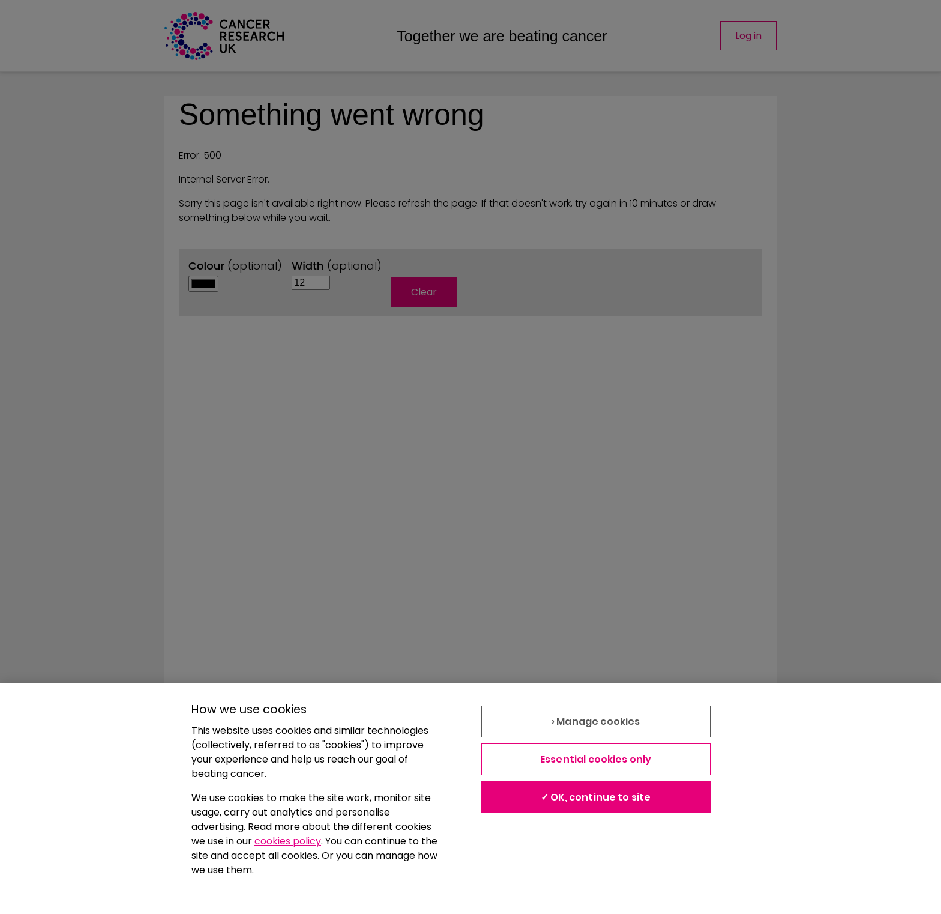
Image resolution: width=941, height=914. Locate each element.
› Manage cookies (596, 721)
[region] (470, 798)
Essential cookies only (596, 759)
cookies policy (287, 841)
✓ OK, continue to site (596, 797)
